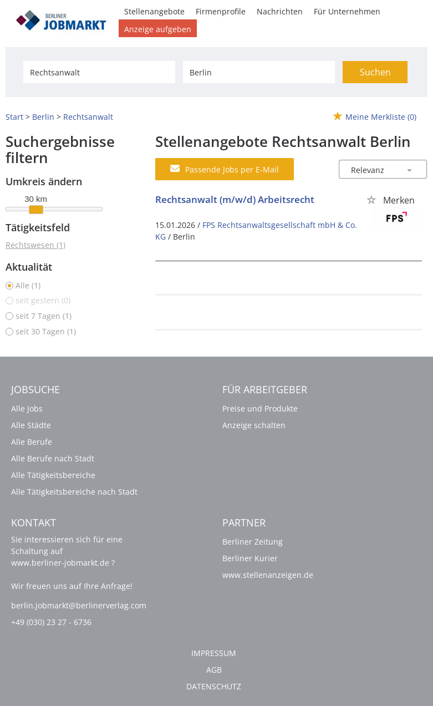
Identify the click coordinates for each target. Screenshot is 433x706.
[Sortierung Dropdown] (410, 170)
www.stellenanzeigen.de (267, 575)
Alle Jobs (27, 408)
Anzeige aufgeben (157, 29)
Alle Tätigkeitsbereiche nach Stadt (74, 491)
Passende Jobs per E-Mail (224, 169)
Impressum (213, 653)
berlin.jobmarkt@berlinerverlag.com (78, 605)
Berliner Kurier (250, 558)
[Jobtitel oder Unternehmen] (99, 72)
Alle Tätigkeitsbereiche (53, 475)
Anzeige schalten (254, 425)
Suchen (375, 72)
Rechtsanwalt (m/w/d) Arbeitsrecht (234, 199)
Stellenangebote (154, 11)
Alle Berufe (31, 441)
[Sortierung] (372, 170)
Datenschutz (213, 686)
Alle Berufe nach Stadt (52, 458)
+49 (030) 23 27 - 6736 (51, 622)
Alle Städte (31, 425)
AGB (214, 669)
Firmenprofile (221, 11)
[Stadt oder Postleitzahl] (259, 72)
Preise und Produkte (260, 408)
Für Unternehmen (347, 11)
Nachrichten (280, 11)
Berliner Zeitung (252, 541)
